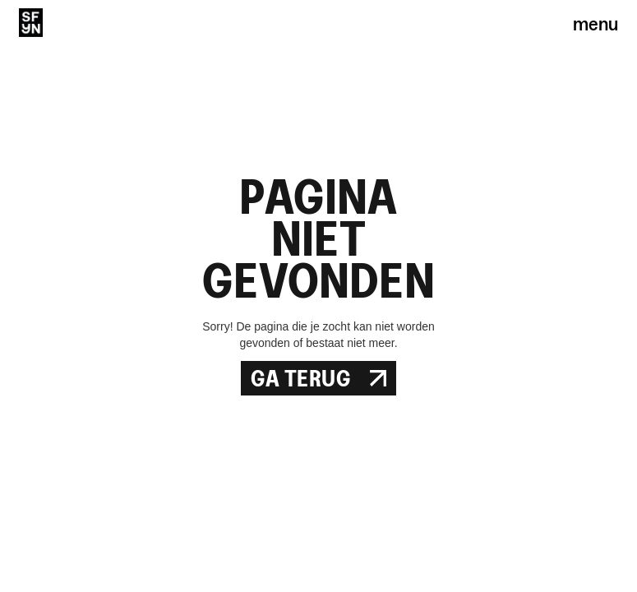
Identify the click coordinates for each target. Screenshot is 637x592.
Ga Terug (318, 378)
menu (595, 23)
